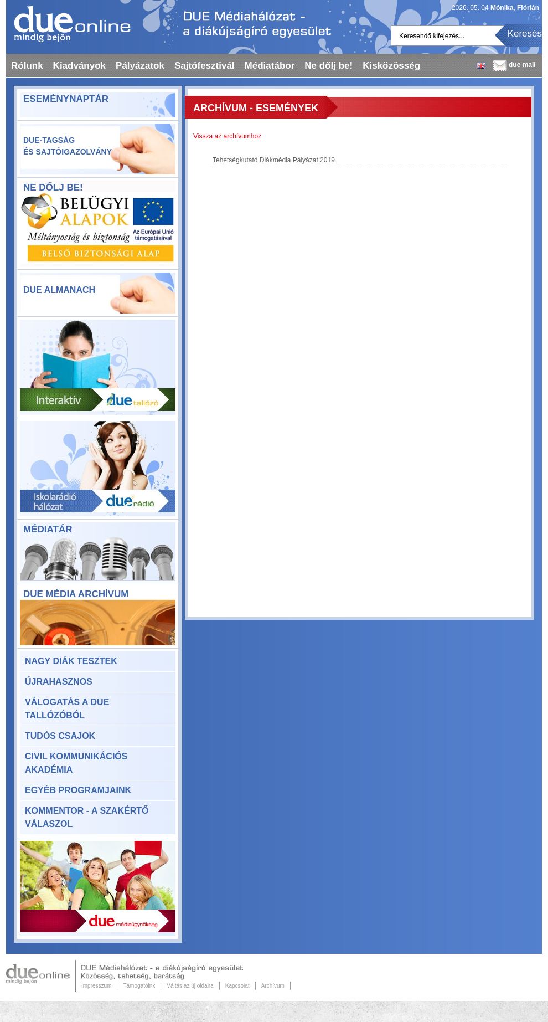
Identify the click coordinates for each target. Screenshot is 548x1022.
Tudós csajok (60, 736)
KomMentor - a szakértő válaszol (86, 817)
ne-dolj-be (97, 230)
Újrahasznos (58, 681)
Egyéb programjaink (78, 790)
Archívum (273, 986)
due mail (522, 65)
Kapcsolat (237, 986)
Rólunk (27, 65)
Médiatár (47, 529)
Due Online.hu (41, 976)
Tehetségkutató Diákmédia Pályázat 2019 (274, 160)
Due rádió (97, 468)
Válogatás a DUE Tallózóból (67, 708)
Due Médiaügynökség (97, 888)
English (481, 66)
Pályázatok (140, 65)
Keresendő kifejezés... (431, 36)
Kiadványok (79, 65)
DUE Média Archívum (75, 594)
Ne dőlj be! (328, 65)
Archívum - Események (255, 108)
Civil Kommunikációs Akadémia (76, 763)
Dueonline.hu (68, 24)
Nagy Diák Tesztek (71, 661)
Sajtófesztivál (204, 65)
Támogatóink (139, 986)
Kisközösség (391, 65)
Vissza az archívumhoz (227, 136)
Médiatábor (270, 65)
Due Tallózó (97, 367)
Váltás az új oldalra (190, 986)
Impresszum (96, 986)
